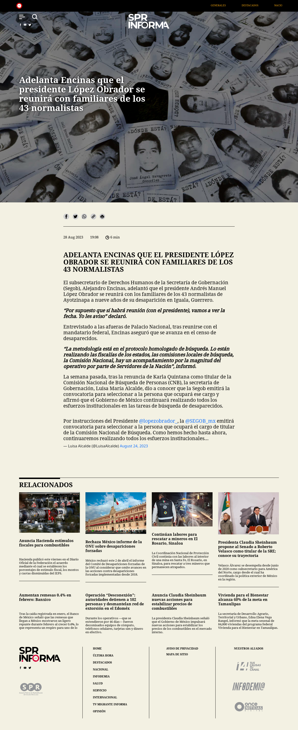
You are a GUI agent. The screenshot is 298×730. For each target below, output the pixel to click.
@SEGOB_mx (200, 421)
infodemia (101, 676)
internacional (105, 697)
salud (98, 683)
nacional (100, 669)
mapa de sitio (177, 654)
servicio (99, 690)
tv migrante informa (110, 704)
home (97, 648)
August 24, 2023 (134, 446)
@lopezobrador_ (158, 421)
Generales (226, 5)
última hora (103, 655)
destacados (102, 662)
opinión (99, 711)
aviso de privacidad (182, 648)
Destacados (258, 5)
